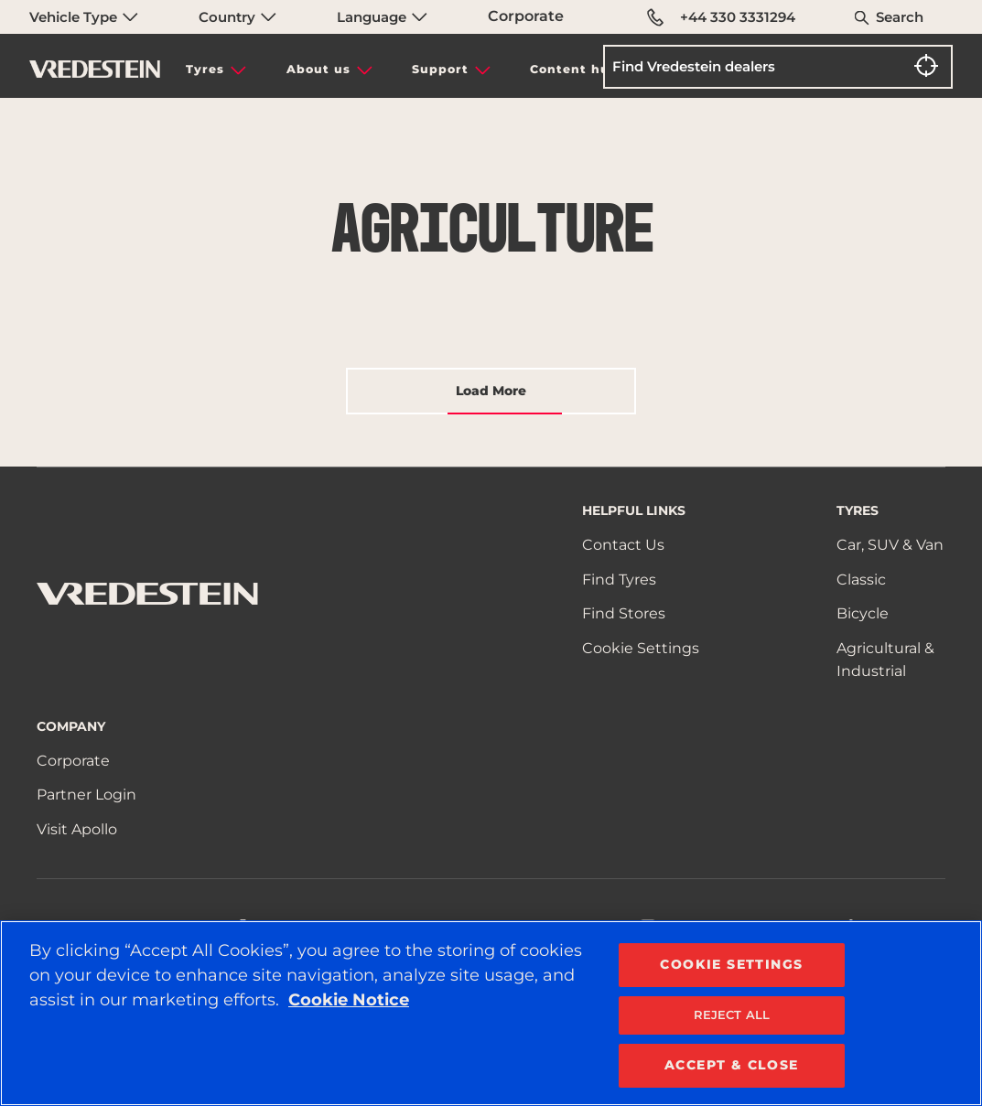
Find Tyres (619, 579)
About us (318, 69)
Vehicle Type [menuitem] (83, 17)
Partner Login (86, 794)
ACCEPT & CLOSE (731, 1065)
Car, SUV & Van (890, 544)
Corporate (526, 16)
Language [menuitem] (382, 17)
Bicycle (862, 613)
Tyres (205, 69)
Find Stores (623, 613)
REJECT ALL (732, 1014)
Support (440, 69)
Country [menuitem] (237, 17)
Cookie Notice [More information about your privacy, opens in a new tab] (348, 1000)
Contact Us (623, 544)
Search (899, 17)
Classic (861, 579)
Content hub (574, 69)
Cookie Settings (640, 648)
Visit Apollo (77, 829)
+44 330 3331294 (721, 17)
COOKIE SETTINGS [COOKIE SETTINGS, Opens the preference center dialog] (731, 964)
